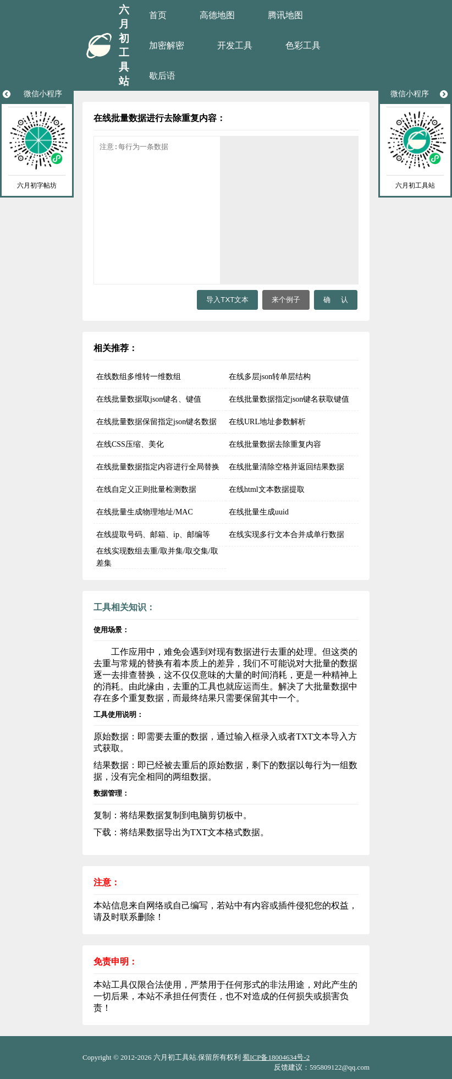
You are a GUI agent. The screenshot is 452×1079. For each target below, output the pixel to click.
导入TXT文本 (227, 300)
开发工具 (234, 45)
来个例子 (286, 299)
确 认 (335, 299)
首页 (158, 15)
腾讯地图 (285, 15)
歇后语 (162, 75)
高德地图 (217, 15)
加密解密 (166, 45)
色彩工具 (303, 45)
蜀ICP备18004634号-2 (276, 1057)
